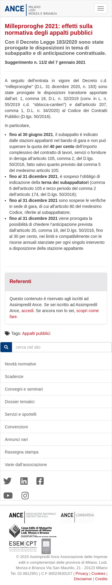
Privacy (82, 573)
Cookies (98, 573)
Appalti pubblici (36, 333)
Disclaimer (83, 579)
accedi (27, 310)
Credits (101, 579)
